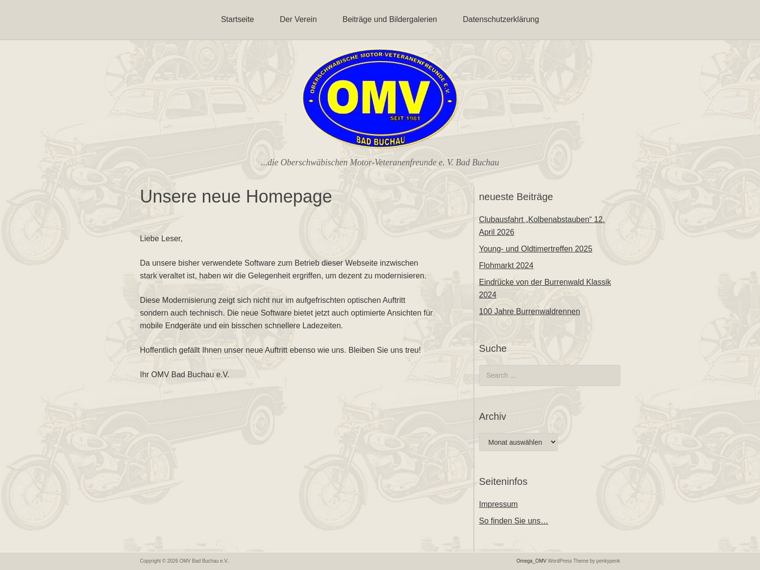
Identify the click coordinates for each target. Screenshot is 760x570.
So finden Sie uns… (513, 521)
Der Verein (298, 19)
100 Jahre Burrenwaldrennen (529, 311)
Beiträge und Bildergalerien (390, 19)
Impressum (498, 504)
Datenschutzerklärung (501, 19)
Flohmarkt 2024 (506, 265)
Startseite (237, 19)
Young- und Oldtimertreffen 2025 (535, 249)
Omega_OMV (531, 561)
